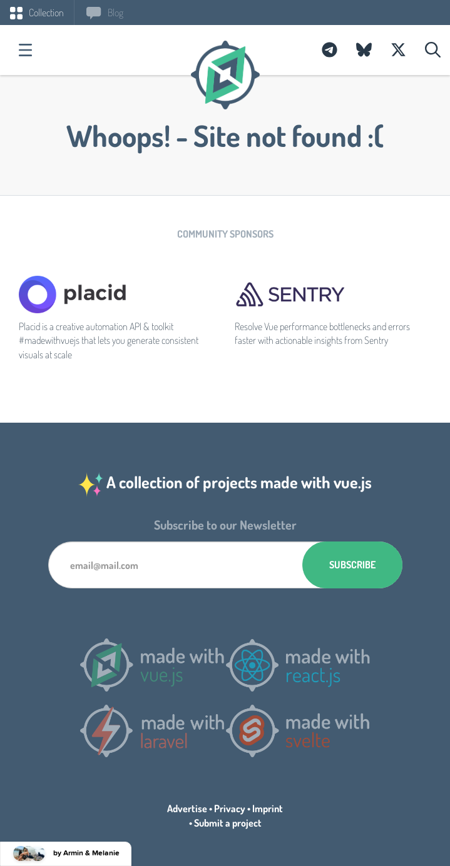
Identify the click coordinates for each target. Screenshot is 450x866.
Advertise (187, 808)
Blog (104, 12)
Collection (37, 12)
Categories (25, 50)
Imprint (267, 808)
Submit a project (228, 823)
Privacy (229, 808)
